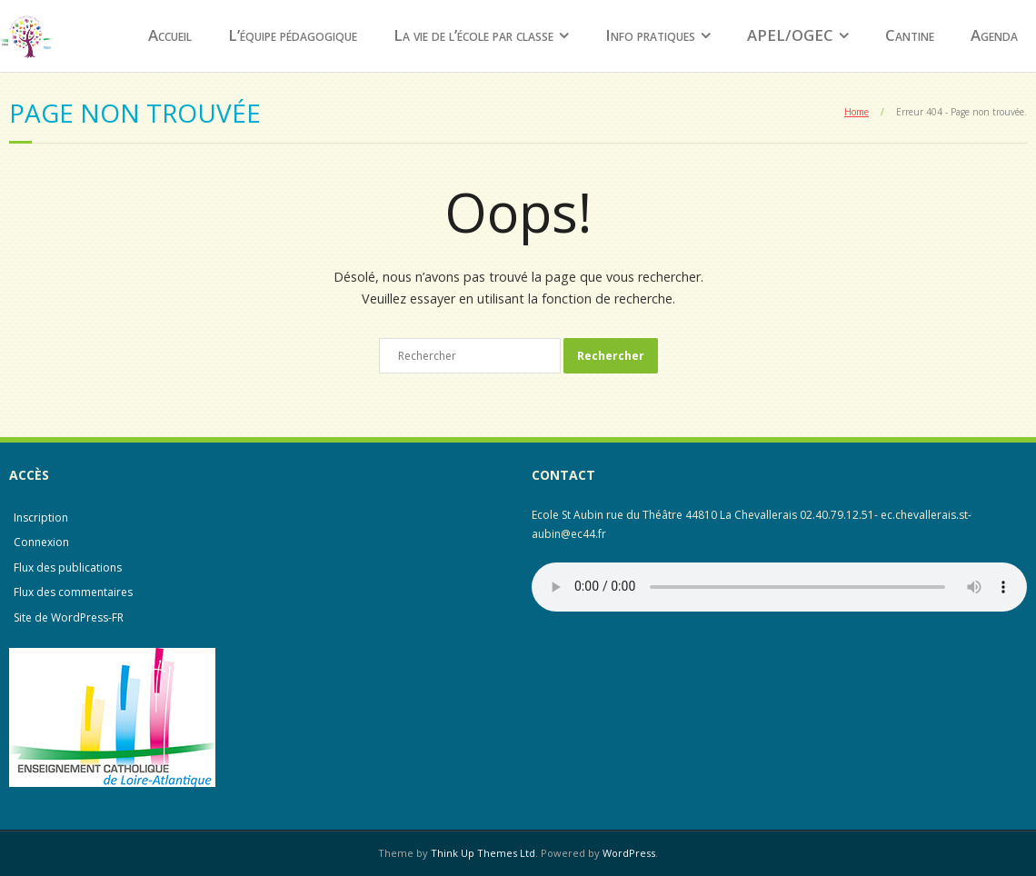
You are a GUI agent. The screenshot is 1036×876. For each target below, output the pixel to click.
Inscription (41, 517)
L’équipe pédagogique (292, 35)
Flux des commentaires (73, 592)
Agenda (994, 35)
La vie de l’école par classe (473, 35)
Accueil (170, 35)
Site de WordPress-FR (69, 617)
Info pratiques (650, 35)
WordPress (629, 853)
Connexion (41, 542)
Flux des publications (68, 567)
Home (856, 111)
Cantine (909, 35)
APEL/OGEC (790, 35)
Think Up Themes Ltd (483, 853)
